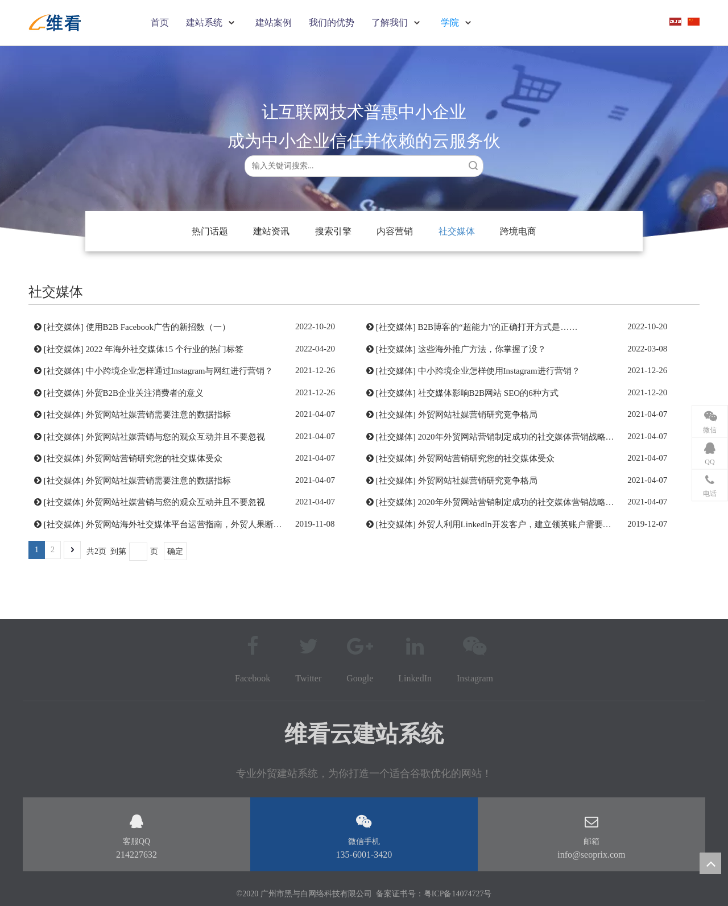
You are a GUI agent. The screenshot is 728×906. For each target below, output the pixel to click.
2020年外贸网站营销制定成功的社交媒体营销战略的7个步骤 (531, 436)
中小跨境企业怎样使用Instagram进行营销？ (499, 370)
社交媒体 (457, 231)
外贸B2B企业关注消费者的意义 (145, 393)
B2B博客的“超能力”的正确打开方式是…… (498, 327)
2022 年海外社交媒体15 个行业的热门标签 (165, 349)
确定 (175, 551)
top (710, 863)
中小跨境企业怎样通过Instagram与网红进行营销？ (180, 370)
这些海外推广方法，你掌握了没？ (482, 349)
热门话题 (210, 231)
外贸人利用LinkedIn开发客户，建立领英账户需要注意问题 (527, 524)
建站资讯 (271, 231)
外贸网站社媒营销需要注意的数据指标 (158, 414)
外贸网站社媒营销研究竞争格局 (477, 414)
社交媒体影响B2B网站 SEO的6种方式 (488, 393)
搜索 (473, 165)
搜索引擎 (333, 231)
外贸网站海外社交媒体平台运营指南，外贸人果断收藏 (188, 524)
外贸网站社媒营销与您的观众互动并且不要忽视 (175, 436)
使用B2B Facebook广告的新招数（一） (158, 327)
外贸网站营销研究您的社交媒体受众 (154, 458)
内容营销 (395, 231)
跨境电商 (518, 231)
